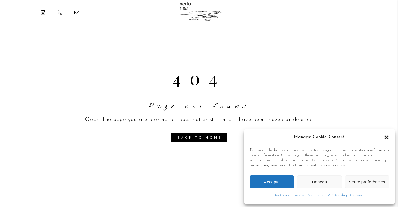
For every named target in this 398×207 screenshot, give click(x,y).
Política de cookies (289, 195)
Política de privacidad (346, 195)
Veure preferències (367, 181)
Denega (319, 181)
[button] (386, 137)
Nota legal (316, 195)
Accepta (272, 181)
